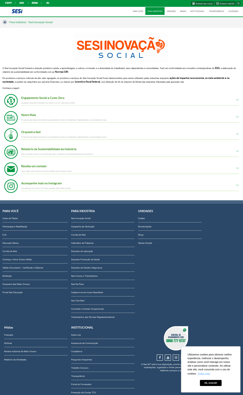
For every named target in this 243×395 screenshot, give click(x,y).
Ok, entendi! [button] (210, 383)
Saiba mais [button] (204, 373)
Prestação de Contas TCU (197, 270)
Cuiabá (98, 212)
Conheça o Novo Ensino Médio (17, 253)
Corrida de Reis (9, 245)
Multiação (7, 270)
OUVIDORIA (233, 11)
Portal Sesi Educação (12, 286)
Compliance (190, 229)
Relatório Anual (192, 278)
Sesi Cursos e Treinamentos (63, 270)
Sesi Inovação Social (40, 22)
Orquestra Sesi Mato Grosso (16, 278)
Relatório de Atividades (151, 237)
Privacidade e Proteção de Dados (201, 319)
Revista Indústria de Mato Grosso (156, 229)
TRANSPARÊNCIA (216, 11)
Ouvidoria (189, 286)
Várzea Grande (102, 237)
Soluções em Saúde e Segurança (65, 262)
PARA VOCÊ (137, 11)
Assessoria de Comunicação (198, 220)
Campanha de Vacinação (61, 220)
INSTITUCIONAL (197, 11)
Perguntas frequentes (195, 237)
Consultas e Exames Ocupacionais (66, 303)
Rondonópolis (101, 220)
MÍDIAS (183, 11)
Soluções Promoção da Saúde (64, 253)
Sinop (97, 229)
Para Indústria (17, 22)
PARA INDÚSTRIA (154, 11)
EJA (4, 229)
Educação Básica (10, 237)
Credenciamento (193, 311)
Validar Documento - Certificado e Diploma (22, 262)
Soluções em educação (60, 245)
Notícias (144, 220)
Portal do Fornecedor (195, 262)
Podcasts (144, 212)
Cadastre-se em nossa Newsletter (66, 286)
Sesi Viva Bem (56, 295)
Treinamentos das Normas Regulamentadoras (62, 313)
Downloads (190, 303)
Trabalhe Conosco (194, 245)
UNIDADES (170, 11)
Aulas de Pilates (10, 212)
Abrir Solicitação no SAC (197, 295)
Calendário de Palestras (61, 237)
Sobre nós (190, 212)
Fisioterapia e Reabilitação (14, 220)
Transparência (192, 253)
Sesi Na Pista (56, 278)
